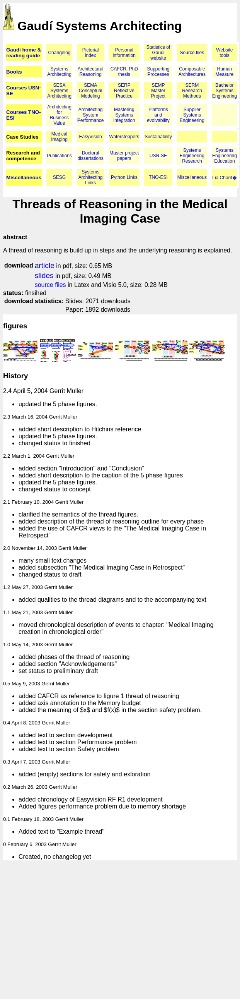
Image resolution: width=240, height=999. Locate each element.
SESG (59, 177)
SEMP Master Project (158, 90)
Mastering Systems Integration (124, 115)
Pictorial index (90, 52)
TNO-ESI (158, 177)
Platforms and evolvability (158, 115)
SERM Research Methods (192, 90)
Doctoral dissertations (91, 155)
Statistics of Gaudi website (158, 53)
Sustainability (158, 136)
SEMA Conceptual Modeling (90, 90)
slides (44, 275)
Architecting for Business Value (59, 115)
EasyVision (90, 136)
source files (50, 285)
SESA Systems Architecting (59, 90)
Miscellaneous (23, 177)
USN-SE (158, 155)
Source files (192, 52)
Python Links (124, 177)
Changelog (59, 52)
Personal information (124, 52)
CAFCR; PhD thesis (124, 71)
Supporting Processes (158, 71)
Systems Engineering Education (224, 156)
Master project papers (124, 155)
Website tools (224, 52)
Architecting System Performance (90, 115)
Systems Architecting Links (90, 177)
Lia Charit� (224, 177)
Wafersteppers (124, 136)
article (44, 265)
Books (14, 72)
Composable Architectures (192, 71)
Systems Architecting (59, 71)
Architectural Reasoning (91, 71)
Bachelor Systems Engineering (224, 90)
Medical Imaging (59, 136)
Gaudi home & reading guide (23, 52)
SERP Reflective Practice (124, 90)
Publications (59, 155)
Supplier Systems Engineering (192, 115)
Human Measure (225, 71)
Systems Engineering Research (192, 156)
